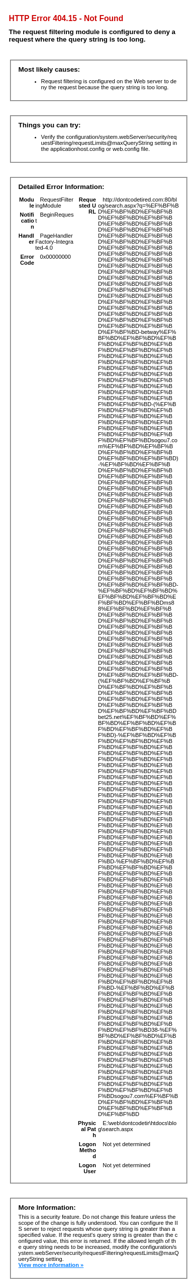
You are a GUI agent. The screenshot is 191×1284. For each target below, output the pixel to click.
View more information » (51, 1265)
